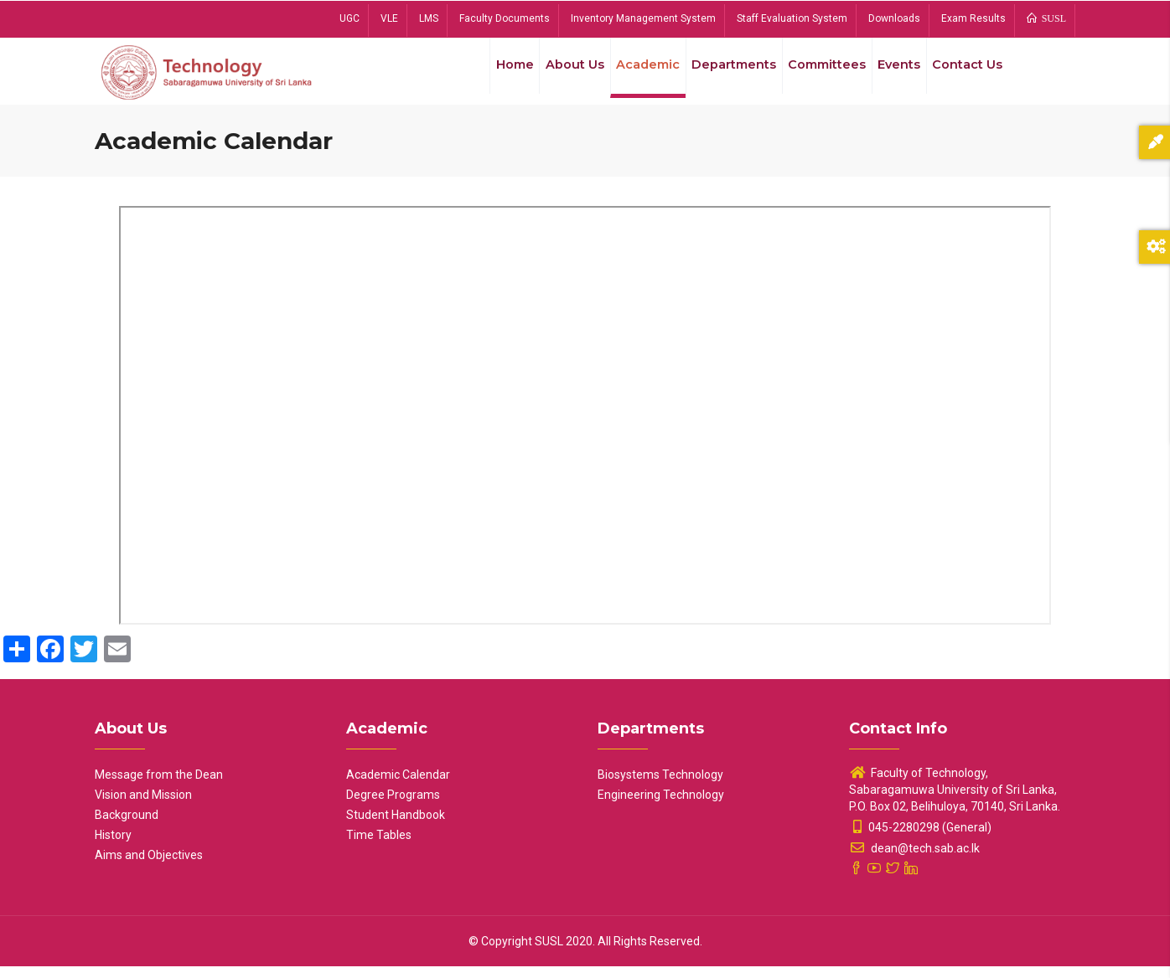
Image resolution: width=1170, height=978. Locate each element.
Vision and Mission (143, 806)
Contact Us (965, 74)
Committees (815, 74)
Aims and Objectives (149, 866)
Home (487, 74)
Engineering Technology (661, 806)
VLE (389, 18)
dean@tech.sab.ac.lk (914, 860)
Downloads (894, 18)
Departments (719, 74)
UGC (349, 18)
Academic (629, 74)
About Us (552, 74)
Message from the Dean (159, 786)
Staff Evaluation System (792, 18)
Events (892, 74)
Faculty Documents (504, 18)
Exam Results (973, 18)
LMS (428, 18)
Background (126, 826)
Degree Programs (393, 806)
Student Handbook (395, 826)
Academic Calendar (398, 786)
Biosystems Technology (660, 786)
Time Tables (379, 846)
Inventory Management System (643, 18)
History (113, 846)
